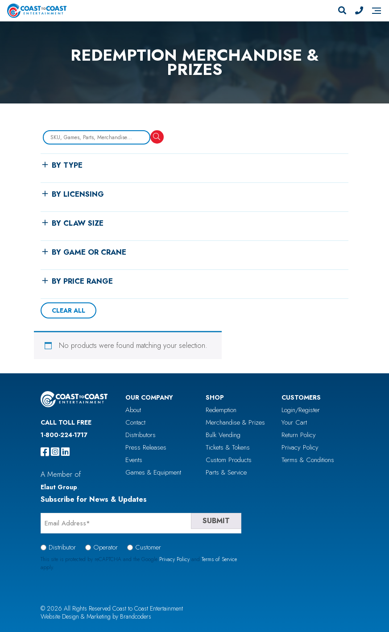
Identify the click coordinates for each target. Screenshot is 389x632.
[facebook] (45, 452)
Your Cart (294, 422)
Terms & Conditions (307, 460)
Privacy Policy (300, 447)
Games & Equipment (153, 472)
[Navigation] (376, 10)
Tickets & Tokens (228, 447)
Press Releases (145, 447)
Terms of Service (219, 559)
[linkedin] (65, 452)
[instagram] (55, 452)
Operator (105, 547)
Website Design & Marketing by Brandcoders (96, 616)
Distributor (62, 547)
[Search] (342, 10)
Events (133, 460)
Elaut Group (59, 487)
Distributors (140, 435)
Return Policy (298, 435)
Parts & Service (226, 472)
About (133, 410)
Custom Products (229, 460)
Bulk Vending (223, 435)
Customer (148, 547)
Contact (135, 422)
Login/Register (300, 410)
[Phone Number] (359, 10)
